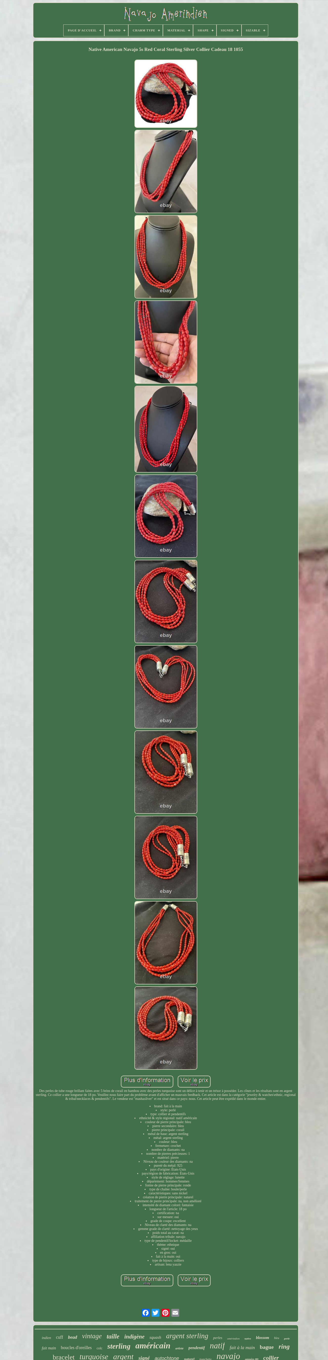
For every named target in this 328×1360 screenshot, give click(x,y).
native (247, 1338)
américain (153, 1345)
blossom (262, 1338)
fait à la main (242, 1347)
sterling (118, 1346)
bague (267, 1347)
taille (113, 1336)
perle (287, 1338)
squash (155, 1337)
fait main (49, 1348)
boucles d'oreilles (76, 1347)
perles (217, 1338)
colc (99, 1348)
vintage (92, 1336)
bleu (276, 1338)
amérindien (233, 1338)
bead (72, 1337)
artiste (179, 1348)
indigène (134, 1337)
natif (217, 1345)
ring (284, 1346)
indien (46, 1338)
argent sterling (187, 1336)
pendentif (197, 1347)
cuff (59, 1337)
